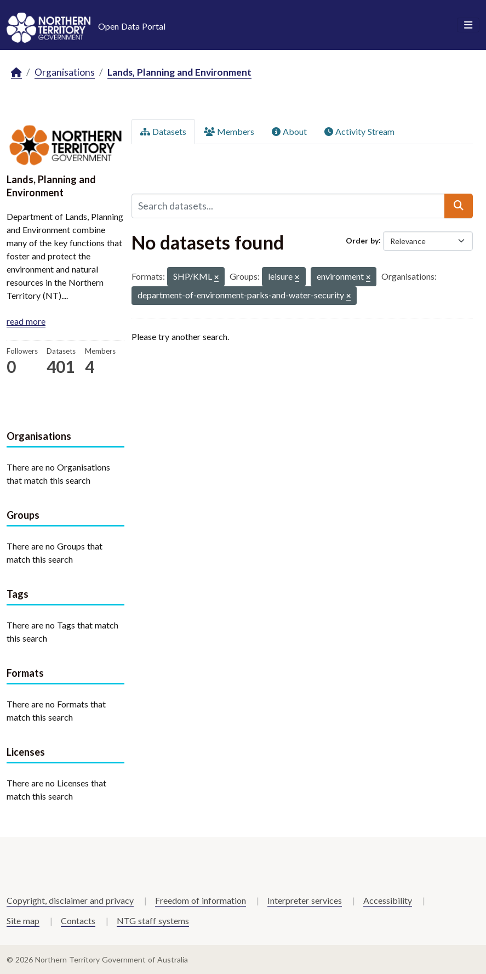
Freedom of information (200, 900)
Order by (362, 240)
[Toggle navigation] (468, 25)
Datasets (163, 131)
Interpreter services (304, 900)
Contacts (78, 920)
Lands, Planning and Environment (179, 72)
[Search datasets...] (288, 206)
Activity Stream (359, 131)
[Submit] (458, 206)
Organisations (65, 72)
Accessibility (387, 900)
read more (26, 321)
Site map (23, 920)
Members (229, 131)
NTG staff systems (153, 920)
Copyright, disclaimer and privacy (70, 900)
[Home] (16, 72)
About (289, 131)
